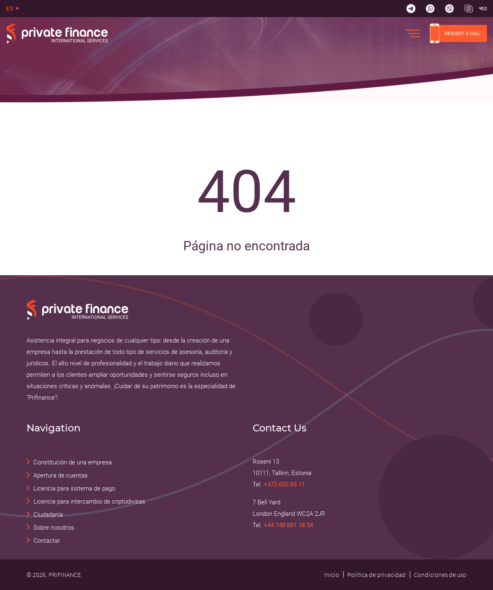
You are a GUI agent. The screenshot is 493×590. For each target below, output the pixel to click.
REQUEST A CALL (455, 33)
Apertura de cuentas (60, 475)
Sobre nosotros (53, 527)
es (10, 8)
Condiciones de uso (440, 574)
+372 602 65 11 (284, 484)
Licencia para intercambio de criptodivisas (89, 501)
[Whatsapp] (430, 8)
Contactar (46, 540)
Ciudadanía (48, 514)
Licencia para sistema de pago (74, 488)
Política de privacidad (376, 574)
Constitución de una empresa (72, 462)
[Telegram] (410, 8)
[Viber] (449, 8)
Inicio (331, 574)
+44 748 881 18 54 (288, 525)
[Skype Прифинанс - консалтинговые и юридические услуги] (468, 8)
